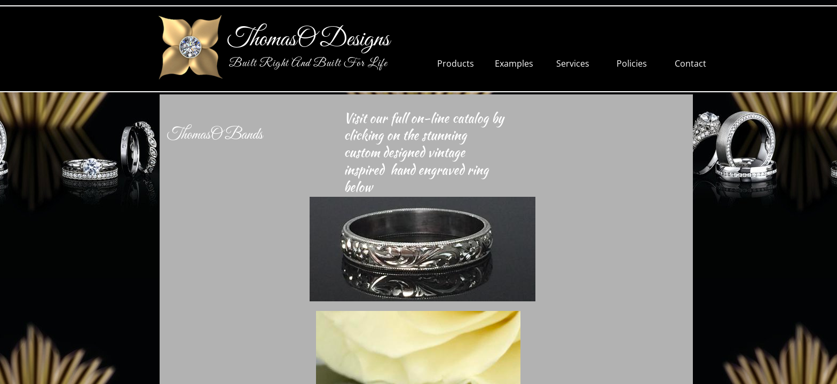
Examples (514, 63)
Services (572, 63)
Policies (632, 63)
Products (455, 63)
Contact (690, 63)
